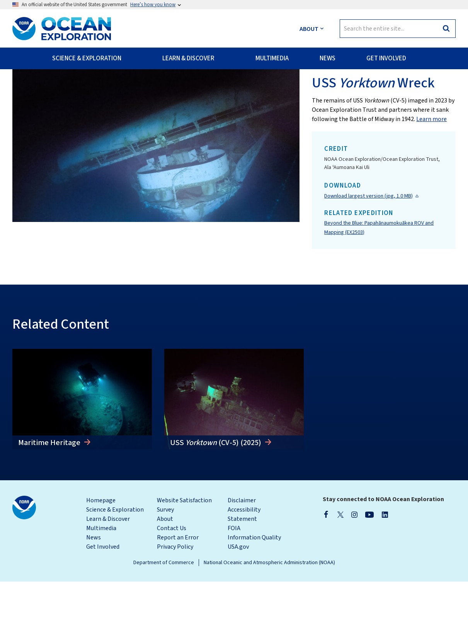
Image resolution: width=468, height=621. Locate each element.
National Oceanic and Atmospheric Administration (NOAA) (269, 602)
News (93, 577)
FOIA (234, 567)
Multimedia (101, 567)
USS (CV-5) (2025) (216, 481)
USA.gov (238, 586)
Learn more (431, 158)
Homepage (101, 540)
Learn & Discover (108, 558)
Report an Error (178, 577)
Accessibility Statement (244, 554)
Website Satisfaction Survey (184, 544)
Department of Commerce (163, 602)
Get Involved (102, 586)
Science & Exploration (115, 549)
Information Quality (254, 577)
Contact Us (171, 567)
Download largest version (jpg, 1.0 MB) (368, 235)
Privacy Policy (175, 586)
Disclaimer (242, 540)
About (165, 558)
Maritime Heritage (50, 481)
